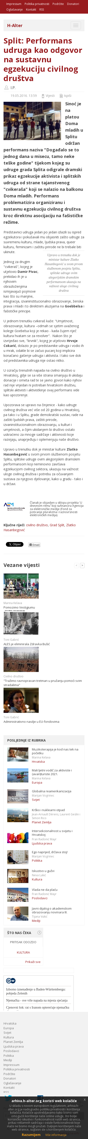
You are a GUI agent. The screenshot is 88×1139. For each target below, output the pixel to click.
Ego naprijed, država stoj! (50, 852)
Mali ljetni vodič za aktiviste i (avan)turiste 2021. (52, 772)
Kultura (37, 879)
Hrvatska (38, 761)
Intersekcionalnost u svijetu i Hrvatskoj (52, 833)
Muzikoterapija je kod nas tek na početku (55, 751)
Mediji (36, 921)
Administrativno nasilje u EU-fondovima (31, 721)
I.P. (13, 87)
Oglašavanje (14, 10)
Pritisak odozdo (23, 942)
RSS (41, 10)
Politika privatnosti (37, 4)
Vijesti (50, 95)
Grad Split (57, 525)
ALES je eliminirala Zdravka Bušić (27, 644)
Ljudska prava (42, 843)
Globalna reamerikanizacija (51, 791)
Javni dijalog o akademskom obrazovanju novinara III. (52, 910)
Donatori (73, 4)
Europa (37, 782)
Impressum (13, 4)
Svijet (36, 799)
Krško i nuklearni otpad (48, 810)
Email (34, 544)
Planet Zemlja (41, 822)
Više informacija (55, 1135)
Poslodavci (39, 898)
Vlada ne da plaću (44, 890)
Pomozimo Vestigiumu (19, 607)
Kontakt (31, 10)
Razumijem (31, 1134)
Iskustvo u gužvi (43, 871)
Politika (37, 860)
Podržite (58, 4)
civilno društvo (37, 525)
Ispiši (67, 95)
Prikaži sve (33, 962)
